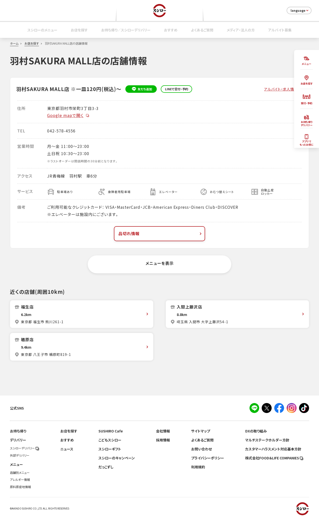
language (300, 10)
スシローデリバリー (24, 448)
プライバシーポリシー (207, 457)
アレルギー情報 (20, 479)
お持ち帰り (18, 430)
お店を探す (79, 30)
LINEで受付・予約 (176, 89)
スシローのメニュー (42, 30)
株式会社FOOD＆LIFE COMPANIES (274, 457)
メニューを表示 (160, 263)
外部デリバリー (19, 455)
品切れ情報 (160, 233)
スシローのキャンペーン (116, 457)
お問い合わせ (201, 448)
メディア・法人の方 (241, 30)
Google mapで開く (68, 115)
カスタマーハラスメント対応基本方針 (273, 448)
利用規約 (198, 466)
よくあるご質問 (202, 30)
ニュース (66, 448)
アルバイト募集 (280, 30)
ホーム (14, 43)
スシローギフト (109, 448)
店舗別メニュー (20, 472)
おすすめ (170, 30)
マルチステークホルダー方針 (267, 439)
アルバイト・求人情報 (281, 89)
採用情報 (163, 439)
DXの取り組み (256, 430)
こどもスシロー (109, 439)
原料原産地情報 (20, 487)
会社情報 (163, 430)
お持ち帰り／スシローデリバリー (126, 30)
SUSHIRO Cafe (110, 430)
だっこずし (105, 466)
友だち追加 (141, 89)
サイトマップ (200, 430)
